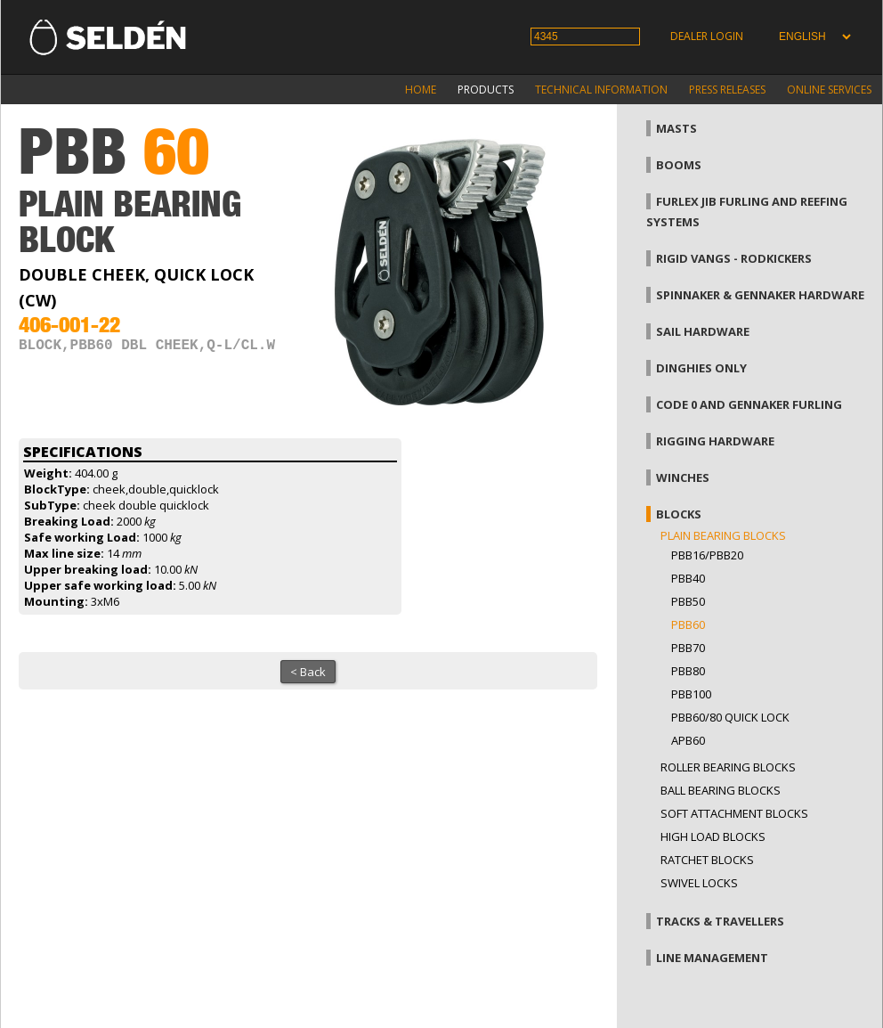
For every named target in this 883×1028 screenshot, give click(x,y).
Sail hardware (702, 331)
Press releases (727, 89)
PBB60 (688, 624)
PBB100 (691, 694)
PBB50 (688, 601)
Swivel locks (699, 883)
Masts (676, 128)
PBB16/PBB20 (707, 555)
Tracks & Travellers (720, 921)
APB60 (688, 740)
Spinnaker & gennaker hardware (760, 295)
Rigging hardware (715, 441)
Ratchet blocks (707, 860)
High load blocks (713, 836)
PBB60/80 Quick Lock (730, 717)
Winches (682, 477)
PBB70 (688, 648)
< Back (308, 672)
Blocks (678, 514)
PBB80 (688, 671)
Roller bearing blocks (728, 767)
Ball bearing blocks (720, 790)
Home (420, 89)
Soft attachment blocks (734, 813)
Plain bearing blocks (723, 535)
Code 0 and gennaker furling (749, 404)
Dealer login (706, 36)
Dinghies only (701, 368)
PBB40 (688, 578)
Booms (678, 165)
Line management (712, 958)
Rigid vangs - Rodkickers (734, 258)
